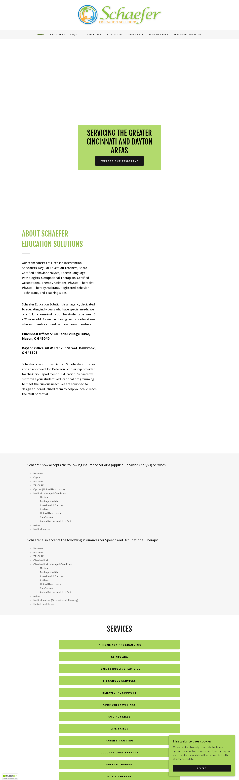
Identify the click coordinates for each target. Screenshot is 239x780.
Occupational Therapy (119, 752)
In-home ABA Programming (119, 644)
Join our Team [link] (92, 34)
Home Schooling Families (120, 668)
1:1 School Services (119, 680)
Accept (202, 768)
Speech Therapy (119, 764)
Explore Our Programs (119, 161)
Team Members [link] (158, 34)
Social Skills (119, 716)
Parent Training (119, 740)
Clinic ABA (119, 656)
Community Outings (119, 704)
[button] (136, 34)
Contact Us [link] (115, 34)
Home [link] (41, 34)
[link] (119, 14)
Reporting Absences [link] (188, 34)
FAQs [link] (73, 34)
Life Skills (119, 728)
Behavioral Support (119, 692)
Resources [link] (57, 34)
